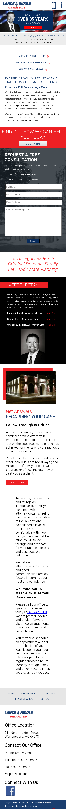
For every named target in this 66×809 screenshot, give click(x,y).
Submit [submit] (33, 241)
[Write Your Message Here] (33, 221)
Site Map (20, 806)
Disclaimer (9, 806)
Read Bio (50, 313)
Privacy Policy (31, 806)
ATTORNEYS (51, 693)
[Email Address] (33, 202)
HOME (11, 693)
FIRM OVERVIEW (29, 693)
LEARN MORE (17, 482)
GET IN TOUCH (33, 27)
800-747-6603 (27, 760)
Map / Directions (16, 774)
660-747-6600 (37, 612)
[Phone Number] (33, 194)
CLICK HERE (33, 143)
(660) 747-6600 (28, 174)
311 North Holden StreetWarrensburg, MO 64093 (22, 734)
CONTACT (46, 699)
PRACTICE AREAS (24, 699)
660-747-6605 (20, 767)
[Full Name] (33, 187)
